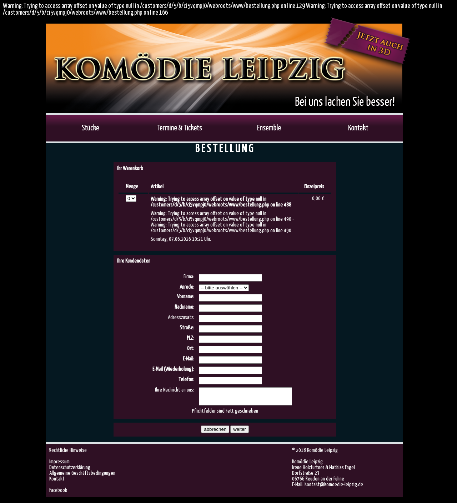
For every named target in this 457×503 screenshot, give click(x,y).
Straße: (187, 327)
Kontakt (57, 482)
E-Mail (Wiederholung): (173, 369)
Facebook (58, 493)
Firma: (189, 276)
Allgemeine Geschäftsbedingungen (82, 476)
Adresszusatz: (181, 317)
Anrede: (187, 287)
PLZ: (190, 338)
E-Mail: (188, 359)
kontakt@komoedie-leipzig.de (334, 487)
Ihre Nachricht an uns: (174, 390)
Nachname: (184, 307)
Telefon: (186, 379)
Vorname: (185, 296)
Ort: (190, 348)
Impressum (59, 465)
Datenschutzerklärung (69, 470)
